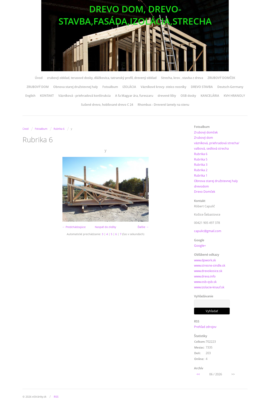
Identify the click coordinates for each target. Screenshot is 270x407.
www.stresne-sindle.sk (209, 265)
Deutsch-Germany (230, 87)
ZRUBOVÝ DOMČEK (221, 78)
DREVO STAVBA (202, 87)
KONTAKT (47, 96)
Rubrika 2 (200, 170)
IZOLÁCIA (129, 87)
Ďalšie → (143, 227)
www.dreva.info (205, 276)
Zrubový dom (203, 138)
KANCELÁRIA (210, 96)
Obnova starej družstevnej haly (75, 87)
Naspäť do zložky (105, 227)
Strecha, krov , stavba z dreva (182, 78)
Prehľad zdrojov (205, 327)
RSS (56, 396)
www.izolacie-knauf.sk (209, 287)
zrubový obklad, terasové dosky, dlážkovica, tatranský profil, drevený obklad (102, 78)
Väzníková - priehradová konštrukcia (84, 96)
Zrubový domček (206, 132)
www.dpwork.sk (205, 260)
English (30, 96)
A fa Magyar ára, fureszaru (134, 96)
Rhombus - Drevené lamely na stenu (163, 105)
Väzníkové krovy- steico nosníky (163, 87)
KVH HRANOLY (234, 96)
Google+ (200, 246)
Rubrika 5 (200, 159)
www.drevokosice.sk (208, 271)
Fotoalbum (110, 87)
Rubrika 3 (200, 165)
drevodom (201, 186)
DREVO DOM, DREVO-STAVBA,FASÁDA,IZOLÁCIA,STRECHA (135, 15)
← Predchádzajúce (74, 227)
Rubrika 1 (200, 175)
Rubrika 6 (59, 128)
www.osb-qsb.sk (205, 282)
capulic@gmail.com (207, 231)
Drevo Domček (204, 192)
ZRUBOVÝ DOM (38, 87)
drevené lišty (167, 96)
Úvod (39, 78)
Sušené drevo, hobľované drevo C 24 (107, 105)
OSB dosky (188, 96)
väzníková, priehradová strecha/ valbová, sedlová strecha (216, 146)
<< (198, 374)
